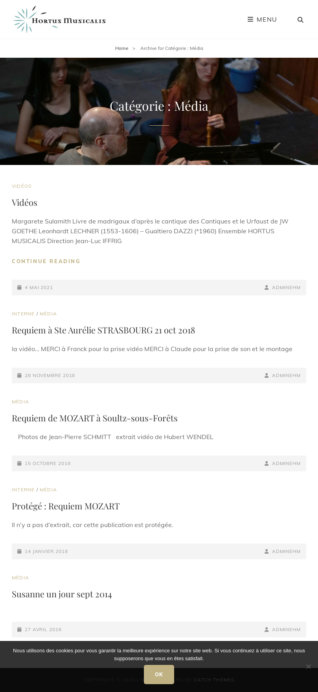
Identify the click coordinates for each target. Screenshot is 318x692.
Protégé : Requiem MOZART (66, 506)
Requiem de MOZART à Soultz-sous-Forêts (95, 418)
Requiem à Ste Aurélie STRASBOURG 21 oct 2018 (103, 330)
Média (48, 314)
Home (122, 48)
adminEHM (286, 287)
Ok (159, 674)
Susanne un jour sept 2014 (62, 594)
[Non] (308, 666)
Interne (23, 314)
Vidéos (21, 186)
